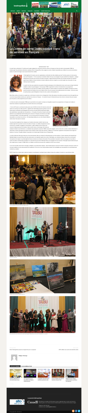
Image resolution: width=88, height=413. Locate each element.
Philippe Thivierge (23, 355)
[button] (76, 11)
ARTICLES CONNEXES (15, 366)
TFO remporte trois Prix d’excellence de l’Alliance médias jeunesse (29, 380)
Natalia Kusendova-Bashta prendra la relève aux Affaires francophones (71, 380)
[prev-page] (10, 384)
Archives (24, 11)
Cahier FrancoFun (45, 11)
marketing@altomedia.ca (51, 406)
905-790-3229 (46, 405)
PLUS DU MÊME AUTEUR (26, 366)
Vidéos (18, 11)
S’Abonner (36, 11)
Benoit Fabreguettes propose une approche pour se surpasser (23, 349)
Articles (13, 11)
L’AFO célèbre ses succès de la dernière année (68, 349)
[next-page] (12, 384)
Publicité (30, 11)
